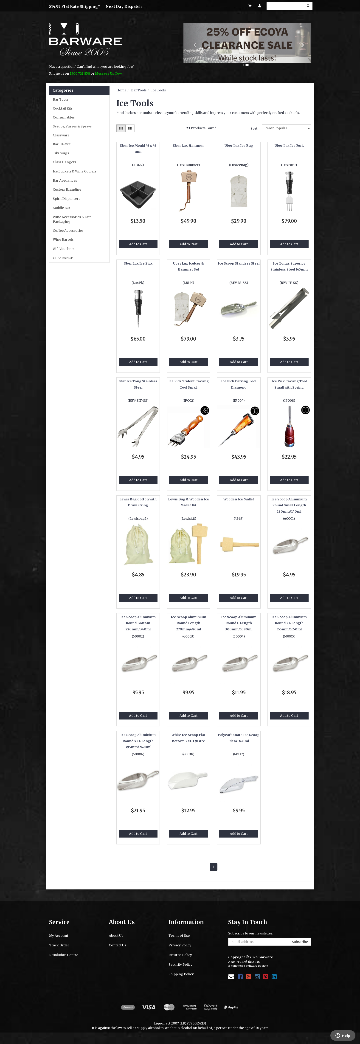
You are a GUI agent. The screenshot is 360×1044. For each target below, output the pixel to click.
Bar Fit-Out (61, 144)
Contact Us (117, 945)
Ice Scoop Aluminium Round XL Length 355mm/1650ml (289, 623)
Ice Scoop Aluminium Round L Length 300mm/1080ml (238, 623)
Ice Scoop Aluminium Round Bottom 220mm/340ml (138, 623)
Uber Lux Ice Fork (289, 146)
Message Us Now (108, 73)
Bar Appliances (65, 180)
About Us (116, 936)
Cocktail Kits (63, 108)
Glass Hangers (64, 162)
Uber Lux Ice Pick (138, 263)
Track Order (59, 945)
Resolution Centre (63, 955)
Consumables (64, 117)
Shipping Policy (181, 974)
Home (121, 90)
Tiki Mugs (61, 153)
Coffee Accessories (68, 231)
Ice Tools (158, 90)
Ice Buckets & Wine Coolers (74, 171)
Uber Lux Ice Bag (239, 146)
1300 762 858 (80, 73)
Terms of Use (179, 936)
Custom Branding (67, 189)
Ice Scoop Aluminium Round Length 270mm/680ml (188, 623)
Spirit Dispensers (66, 199)
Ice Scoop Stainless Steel (238, 263)
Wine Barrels (63, 239)
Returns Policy (180, 955)
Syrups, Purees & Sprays (72, 126)
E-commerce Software (242, 965)
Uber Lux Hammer (188, 146)
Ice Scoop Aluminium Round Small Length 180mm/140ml (289, 505)
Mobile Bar (61, 208)
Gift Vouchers (63, 249)
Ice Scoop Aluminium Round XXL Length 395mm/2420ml (138, 741)
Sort (254, 128)
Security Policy (180, 964)
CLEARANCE (63, 258)
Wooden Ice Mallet (238, 499)
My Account (58, 936)
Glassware (61, 135)
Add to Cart (138, 244)
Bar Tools (60, 99)
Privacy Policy (180, 945)
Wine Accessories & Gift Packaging (72, 219)
